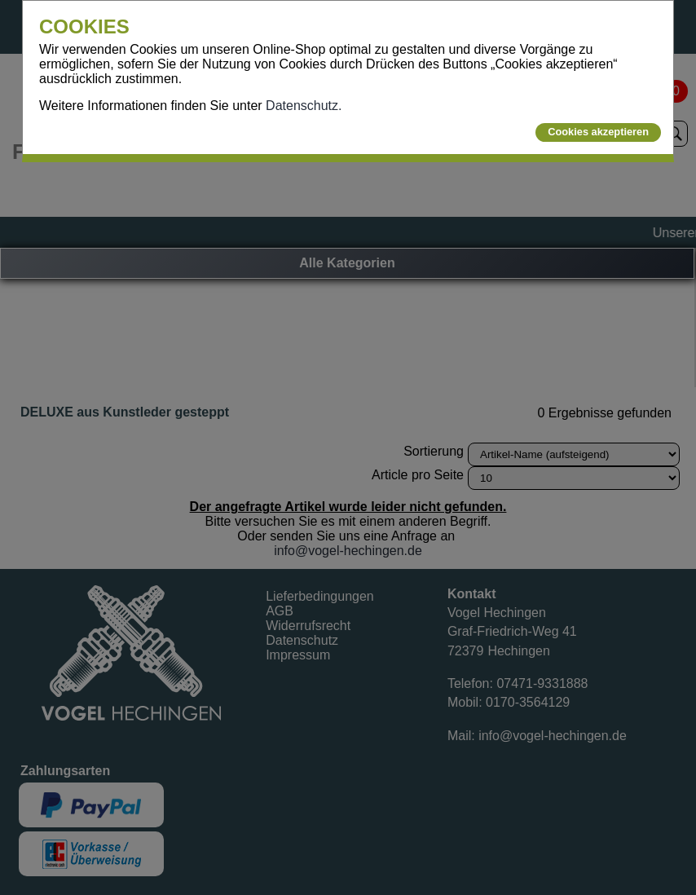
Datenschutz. (303, 105)
